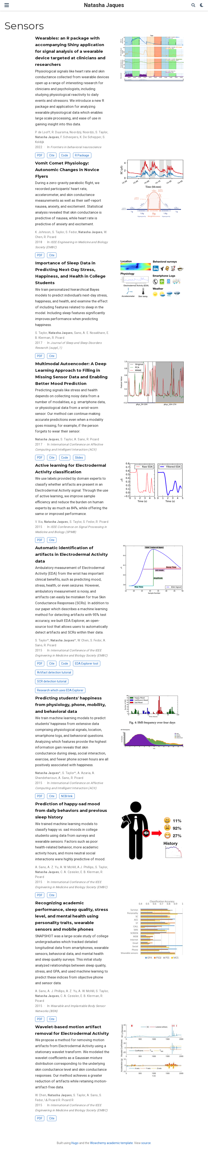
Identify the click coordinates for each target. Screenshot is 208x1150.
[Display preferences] (202, 5)
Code (64, 155)
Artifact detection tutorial (54, 672)
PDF (39, 155)
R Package (82, 155)
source (146, 1143)
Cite (52, 155)
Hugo (75, 1143)
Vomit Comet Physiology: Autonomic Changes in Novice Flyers (67, 170)
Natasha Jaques (104, 5)
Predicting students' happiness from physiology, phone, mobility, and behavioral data (70, 705)
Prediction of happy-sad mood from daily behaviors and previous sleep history (71, 810)
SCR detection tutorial (51, 681)
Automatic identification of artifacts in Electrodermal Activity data (71, 554)
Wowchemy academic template (111, 1143)
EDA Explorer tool (86, 663)
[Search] (193, 5)
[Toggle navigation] (6, 5)
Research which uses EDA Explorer (60, 690)
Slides (79, 457)
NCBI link (67, 796)
